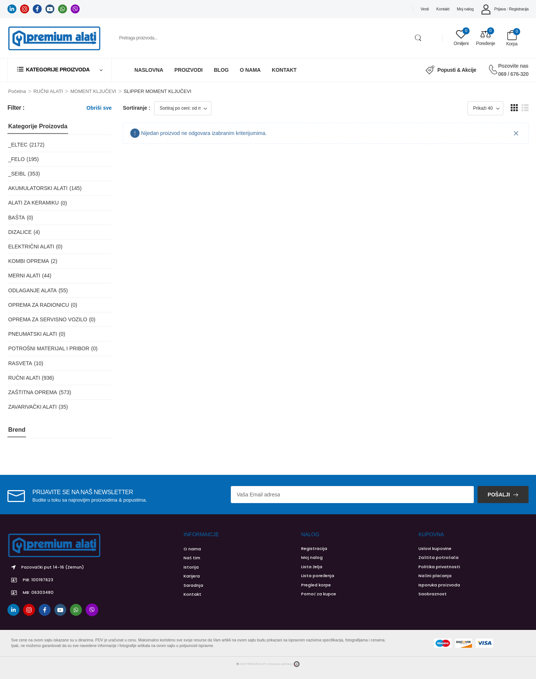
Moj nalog (465, 9)
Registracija (314, 548)
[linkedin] (11, 8)
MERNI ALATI (24, 276)
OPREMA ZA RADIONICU (38, 305)
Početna (17, 91)
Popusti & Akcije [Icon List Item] (450, 69)
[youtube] (49, 8)
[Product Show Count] (485, 108)
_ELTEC (18, 145)
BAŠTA (16, 218)
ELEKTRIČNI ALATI (31, 247)
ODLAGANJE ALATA (32, 290)
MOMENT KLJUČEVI (93, 91)
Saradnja (193, 585)
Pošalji (499, 495)
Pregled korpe (316, 585)
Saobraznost (432, 594)
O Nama (250, 70)
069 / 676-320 (513, 74)
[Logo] (53, 38)
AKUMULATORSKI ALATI (38, 188)
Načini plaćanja (434, 576)
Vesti (425, 9)
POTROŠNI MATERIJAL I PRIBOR (48, 348)
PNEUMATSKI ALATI (32, 334)
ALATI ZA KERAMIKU (33, 203)
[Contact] (493, 69)
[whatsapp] (62, 8)
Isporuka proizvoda (439, 585)
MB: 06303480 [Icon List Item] (30, 592)
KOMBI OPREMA (28, 261)
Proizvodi (189, 70)
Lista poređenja (317, 576)
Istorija (191, 567)
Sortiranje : (136, 108)
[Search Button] (418, 37)
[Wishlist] (461, 38)
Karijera (192, 576)
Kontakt (442, 9)
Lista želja (312, 567)
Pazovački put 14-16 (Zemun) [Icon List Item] (45, 567)
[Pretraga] (269, 37)
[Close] (516, 133)
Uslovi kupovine (435, 548)
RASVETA (20, 363)
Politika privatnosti (439, 567)
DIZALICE (20, 232)
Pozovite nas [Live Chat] (513, 66)
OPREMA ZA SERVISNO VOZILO (47, 319)
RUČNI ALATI (48, 91)
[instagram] (24, 8)
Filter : (16, 107)
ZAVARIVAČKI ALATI (32, 407)
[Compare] (485, 38)
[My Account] (493, 9)
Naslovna (148, 70)
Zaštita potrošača (438, 557)
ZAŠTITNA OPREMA (32, 392)
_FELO (16, 159)
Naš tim (192, 558)
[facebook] (37, 8)
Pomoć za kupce (318, 594)
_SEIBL (17, 174)
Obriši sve (99, 108)
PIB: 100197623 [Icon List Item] (30, 580)
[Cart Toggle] (511, 38)
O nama (192, 549)
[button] (514, 107)
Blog (221, 70)
